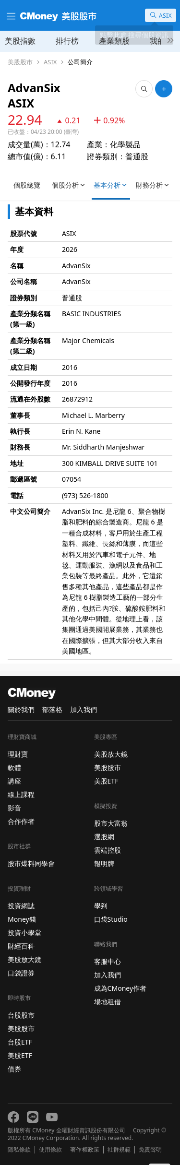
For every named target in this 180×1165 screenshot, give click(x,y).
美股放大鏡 (24, 959)
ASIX (50, 62)
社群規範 (119, 1149)
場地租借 (107, 1001)
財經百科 (21, 946)
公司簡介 (80, 62)
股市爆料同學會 (31, 863)
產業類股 (114, 41)
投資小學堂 (24, 932)
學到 (101, 905)
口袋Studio (111, 919)
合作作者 (21, 821)
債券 (14, 1068)
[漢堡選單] (10, 15)
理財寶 (18, 754)
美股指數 (20, 41)
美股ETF (20, 1055)
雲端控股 (107, 850)
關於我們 (21, 709)
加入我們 (83, 709)
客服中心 (107, 961)
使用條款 (50, 1149)
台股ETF (20, 1041)
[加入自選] (163, 88)
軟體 (14, 767)
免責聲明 (150, 1149)
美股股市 (20, 62)
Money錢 (22, 919)
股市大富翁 (111, 823)
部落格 (52, 709)
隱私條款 (19, 1149)
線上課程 (21, 794)
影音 (14, 807)
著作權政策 (84, 1149)
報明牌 (104, 863)
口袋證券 (21, 972)
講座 (14, 780)
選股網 (104, 836)
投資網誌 (21, 905)
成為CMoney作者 (120, 988)
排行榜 (67, 41)
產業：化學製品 (114, 144)
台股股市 (21, 1015)
